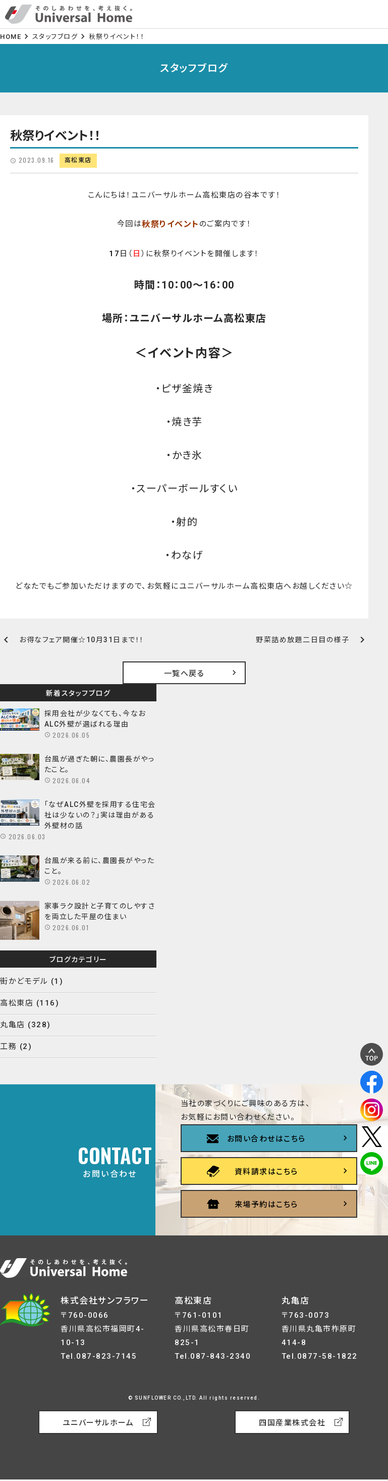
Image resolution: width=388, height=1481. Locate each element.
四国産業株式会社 (292, 1422)
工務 (8, 1046)
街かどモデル (24, 981)
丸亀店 (12, 1024)
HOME (10, 36)
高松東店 (16, 1003)
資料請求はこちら (266, 1171)
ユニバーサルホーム (98, 1422)
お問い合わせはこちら (266, 1138)
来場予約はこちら (266, 1204)
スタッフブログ (55, 36)
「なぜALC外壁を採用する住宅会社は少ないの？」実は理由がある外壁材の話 (100, 815)
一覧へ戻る (184, 673)
